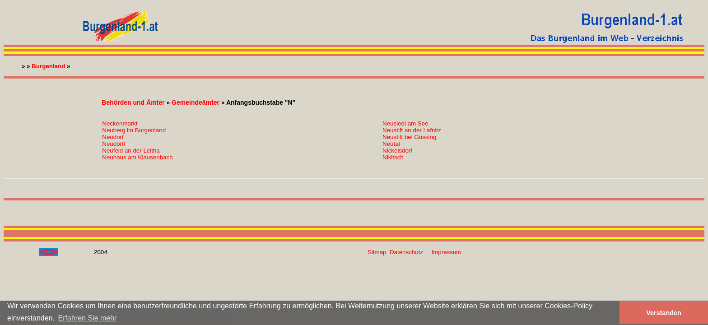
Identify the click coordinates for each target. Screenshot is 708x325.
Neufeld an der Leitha (130, 150)
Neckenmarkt (120, 123)
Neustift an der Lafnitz (411, 130)
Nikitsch (393, 157)
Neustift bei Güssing (409, 137)
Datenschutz (406, 252)
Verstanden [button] (663, 312)
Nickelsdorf (397, 150)
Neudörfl (113, 143)
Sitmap (377, 252)
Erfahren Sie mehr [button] (87, 318)
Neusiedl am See (405, 123)
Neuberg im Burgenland (134, 130)
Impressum (446, 252)
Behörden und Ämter (133, 102)
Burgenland (48, 66)
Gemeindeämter (195, 102)
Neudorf (112, 137)
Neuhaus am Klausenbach (137, 157)
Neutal (391, 143)
